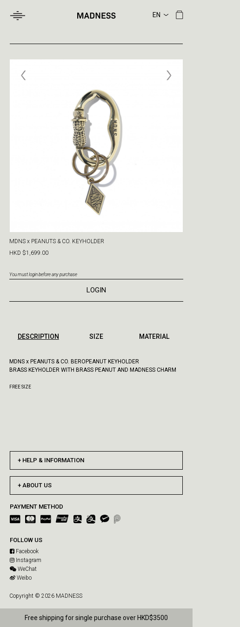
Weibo (21, 578)
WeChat (23, 569)
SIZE (96, 336)
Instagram (25, 560)
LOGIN (96, 290)
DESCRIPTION (38, 336)
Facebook (24, 551)
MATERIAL (154, 336)
